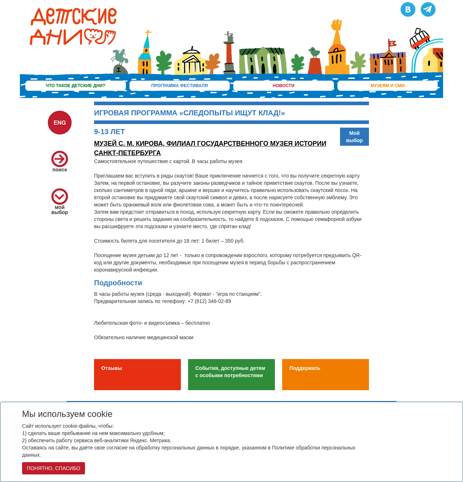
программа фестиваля (179, 85)
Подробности (118, 283)
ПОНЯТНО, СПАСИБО (53, 468)
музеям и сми (387, 85)
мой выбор (59, 204)
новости (283, 85)
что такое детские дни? (75, 85)
